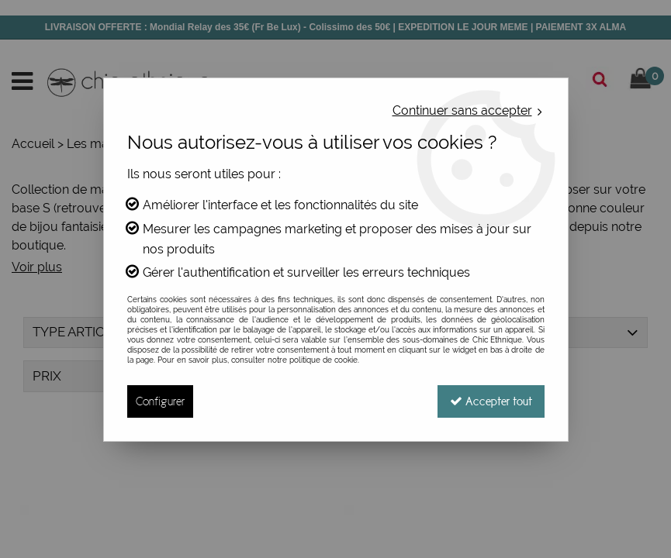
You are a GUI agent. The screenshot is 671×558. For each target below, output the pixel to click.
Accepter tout (491, 401)
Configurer (160, 401)
